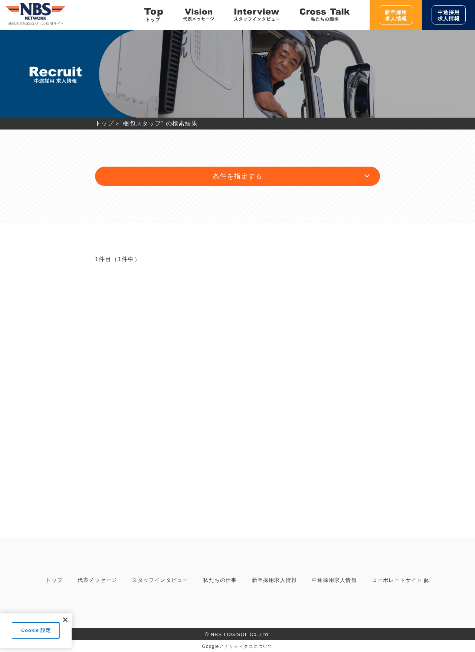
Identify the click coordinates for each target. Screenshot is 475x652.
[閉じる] (65, 620)
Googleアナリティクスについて (237, 646)
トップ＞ (108, 123)
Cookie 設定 (35, 630)
